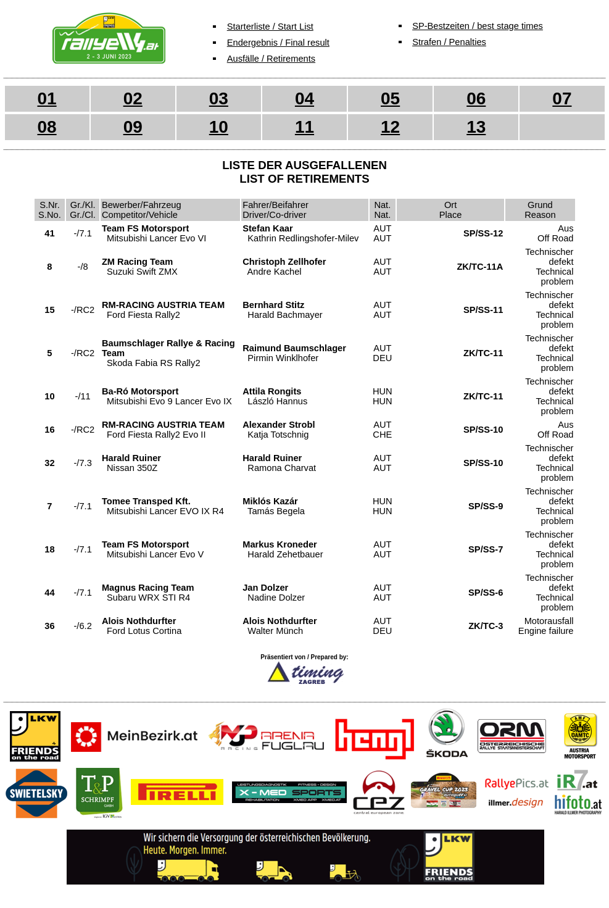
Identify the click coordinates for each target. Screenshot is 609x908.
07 (561, 98)
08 (46, 126)
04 (304, 98)
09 (133, 126)
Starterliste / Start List (270, 26)
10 (218, 126)
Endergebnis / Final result (278, 43)
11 (304, 126)
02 (133, 98)
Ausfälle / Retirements (271, 59)
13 (476, 126)
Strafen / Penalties (449, 42)
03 (218, 98)
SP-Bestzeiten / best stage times (477, 26)
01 (46, 98)
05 (390, 98)
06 (476, 98)
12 (390, 126)
